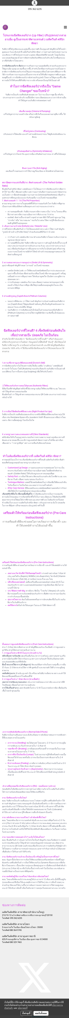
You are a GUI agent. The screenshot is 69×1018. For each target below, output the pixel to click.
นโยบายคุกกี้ (22, 1008)
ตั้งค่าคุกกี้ (26, 1013)
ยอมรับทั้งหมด (41, 1013)
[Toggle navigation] (65, 27)
